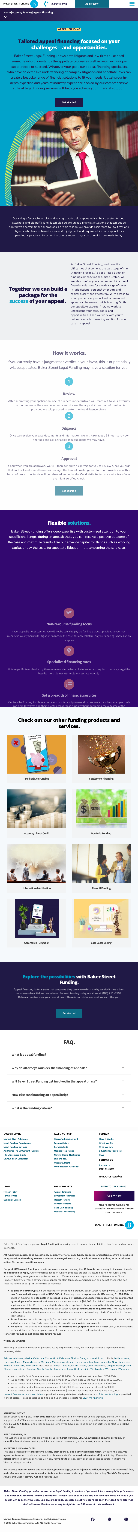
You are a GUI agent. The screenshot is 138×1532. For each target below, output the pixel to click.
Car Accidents (61, 1146)
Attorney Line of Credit (37, 833)
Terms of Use (10, 1195)
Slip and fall (60, 1158)
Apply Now (114, 1196)
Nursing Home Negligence (67, 1154)
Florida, (75, 1358)
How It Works (106, 1138)
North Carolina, (62, 1365)
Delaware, (65, 1358)
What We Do (106, 1143)
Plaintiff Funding (101, 888)
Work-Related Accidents (66, 1166)
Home (7, 12)
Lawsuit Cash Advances (16, 1138)
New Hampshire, (121, 1362)
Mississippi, (58, 1362)
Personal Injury (61, 1143)
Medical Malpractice (64, 1150)
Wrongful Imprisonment (66, 1138)
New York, (20, 1365)
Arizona (8, 1358)
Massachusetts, (32, 1362)
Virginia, (85, 1369)
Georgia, (85, 1358)
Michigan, (46, 1362)
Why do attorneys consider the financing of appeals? (49, 1068)
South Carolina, (28, 1369)
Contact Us (104, 1165)
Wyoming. (124, 1369)
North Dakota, (79, 1365)
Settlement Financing (101, 779)
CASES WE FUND (63, 1133)
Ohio (90, 1365)
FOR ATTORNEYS (63, 1186)
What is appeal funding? (29, 1054)
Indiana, (119, 1358)
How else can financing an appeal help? (40, 1094)
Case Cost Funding (101, 943)
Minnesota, (82, 1362)
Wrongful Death (62, 1162)
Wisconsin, (111, 1369)
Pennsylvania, (123, 1365)
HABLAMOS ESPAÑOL (110, 1176)
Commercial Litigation (36, 943)
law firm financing (93, 1397)
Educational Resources (110, 1150)
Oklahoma (99, 1365)
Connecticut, (52, 1358)
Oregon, (111, 1365)
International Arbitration (37, 888)
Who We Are (106, 1146)
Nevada (8, 1365)
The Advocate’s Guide (15, 1154)
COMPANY (104, 1133)
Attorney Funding (22, 12)
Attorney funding (108, 1394)
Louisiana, (9, 1362)
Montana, (94, 1362)
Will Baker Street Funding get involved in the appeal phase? (54, 1081)
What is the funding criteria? (32, 1108)
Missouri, (71, 1362)
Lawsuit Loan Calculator (16, 1158)
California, (39, 1358)
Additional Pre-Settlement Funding (21, 1150)
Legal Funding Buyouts (15, 1146)
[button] (6, 17)
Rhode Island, (11, 1369)
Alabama (18, 1358)
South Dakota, (45, 1369)
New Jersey (32, 1365)
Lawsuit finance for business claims (23, 1394)
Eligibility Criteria (12, 1199)
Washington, (97, 1369)
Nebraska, (106, 1362)
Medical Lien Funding (37, 779)
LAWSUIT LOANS (12, 1133)
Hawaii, (94, 1358)
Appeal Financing (62, 1191)
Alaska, (28, 1358)
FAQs (101, 1154)
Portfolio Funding (101, 833)
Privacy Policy (10, 1191)
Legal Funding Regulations (17, 1143)
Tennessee (59, 1369)
